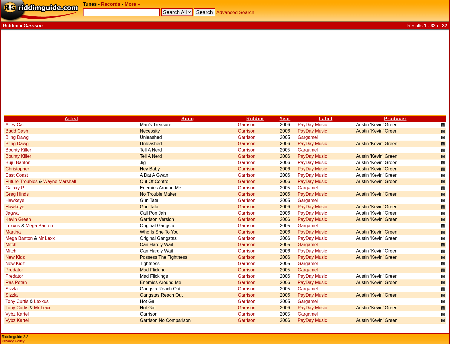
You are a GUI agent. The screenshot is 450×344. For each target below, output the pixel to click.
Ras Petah (16, 282)
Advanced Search (235, 12)
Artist (71, 118)
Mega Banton (39, 225)
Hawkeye (14, 200)
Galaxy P (14, 187)
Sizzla (11, 288)
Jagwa (12, 213)
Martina (13, 232)
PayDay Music (312, 124)
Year (285, 118)
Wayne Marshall (59, 181)
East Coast (16, 175)
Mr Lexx (46, 238)
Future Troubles (21, 181)
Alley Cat (14, 124)
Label (326, 118)
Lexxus (12, 225)
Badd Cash (16, 131)
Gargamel (308, 137)
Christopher (17, 168)
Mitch (10, 244)
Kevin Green (18, 219)
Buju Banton (17, 162)
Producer (395, 118)
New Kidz (15, 257)
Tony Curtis (16, 301)
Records (110, 4)
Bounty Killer (18, 149)
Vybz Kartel (17, 314)
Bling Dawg (17, 137)
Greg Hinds (17, 194)
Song (187, 118)
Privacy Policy (13, 341)
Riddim (255, 118)
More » (132, 4)
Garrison (246, 124)
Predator (14, 269)
